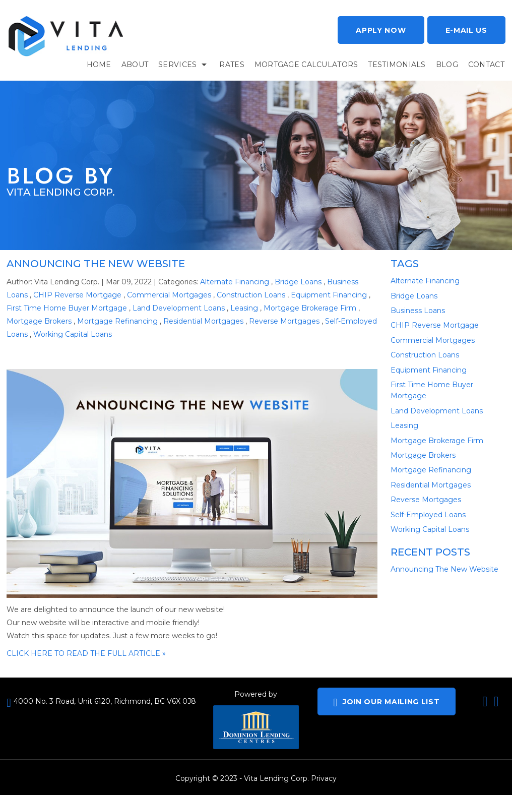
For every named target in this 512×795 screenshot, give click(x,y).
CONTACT (486, 64)
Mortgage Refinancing (117, 321)
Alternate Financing (234, 281)
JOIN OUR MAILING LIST (386, 702)
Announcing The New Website (96, 264)
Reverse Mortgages (284, 321)
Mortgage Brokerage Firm (310, 308)
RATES (231, 64)
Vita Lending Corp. (276, 778)
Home (99, 64)
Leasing (244, 308)
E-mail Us (466, 30)
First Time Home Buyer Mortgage (67, 308)
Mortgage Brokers (39, 321)
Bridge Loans (298, 281)
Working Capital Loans (72, 334)
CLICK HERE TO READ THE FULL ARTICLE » (86, 653)
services (177, 64)
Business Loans (418, 310)
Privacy (324, 778)
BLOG (447, 64)
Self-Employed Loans (428, 514)
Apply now (381, 30)
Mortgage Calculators (306, 64)
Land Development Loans (179, 308)
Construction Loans (251, 294)
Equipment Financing (329, 294)
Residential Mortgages (203, 321)
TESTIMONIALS (396, 64)
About (134, 64)
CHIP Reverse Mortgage (77, 294)
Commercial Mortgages (169, 294)
